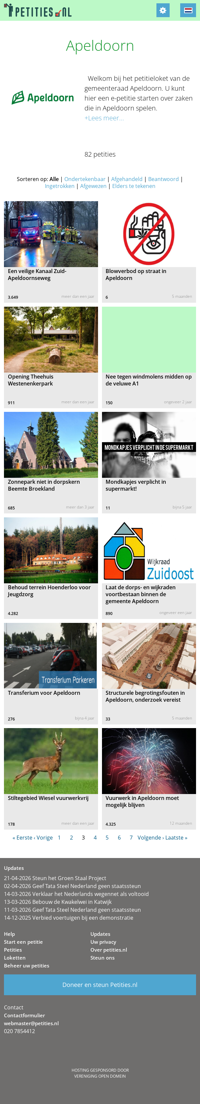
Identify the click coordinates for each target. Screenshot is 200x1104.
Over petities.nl (108, 949)
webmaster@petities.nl (31, 1023)
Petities (13, 949)
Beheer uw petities (26, 965)
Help (9, 934)
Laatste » (176, 837)
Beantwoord (163, 179)
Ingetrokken (60, 186)
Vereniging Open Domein (100, 1076)
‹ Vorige (43, 837)
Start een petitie (23, 941)
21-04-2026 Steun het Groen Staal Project (55, 878)
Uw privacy (103, 941)
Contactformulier (24, 1015)
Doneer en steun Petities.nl (100, 985)
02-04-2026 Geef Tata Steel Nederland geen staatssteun (72, 886)
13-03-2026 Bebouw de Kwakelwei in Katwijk (58, 901)
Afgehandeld (127, 179)
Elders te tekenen (133, 186)
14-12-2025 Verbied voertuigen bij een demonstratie (68, 917)
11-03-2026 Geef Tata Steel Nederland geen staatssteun (72, 909)
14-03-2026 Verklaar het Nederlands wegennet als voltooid (76, 894)
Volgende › (151, 837)
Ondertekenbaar (85, 179)
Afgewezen (93, 186)
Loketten (15, 957)
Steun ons (102, 957)
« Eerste (22, 837)
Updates (100, 934)
